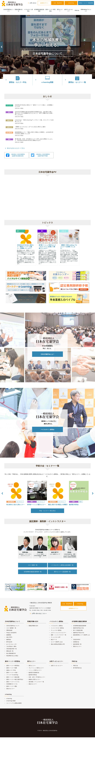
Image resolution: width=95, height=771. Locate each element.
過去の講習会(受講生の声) (57, 643)
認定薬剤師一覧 (76, 643)
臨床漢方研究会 (32, 674)
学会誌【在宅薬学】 (10, 632)
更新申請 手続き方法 (77, 632)
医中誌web (8, 641)
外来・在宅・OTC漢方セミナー (36, 676)
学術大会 (77, 10)
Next (93, 47)
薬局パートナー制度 (10, 667)
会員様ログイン (44, 3)
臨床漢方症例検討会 (33, 672)
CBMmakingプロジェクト (86, 10)
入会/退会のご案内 (10, 646)
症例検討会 (75, 641)
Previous (1, 47)
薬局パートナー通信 (10, 685)
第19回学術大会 (76, 667)
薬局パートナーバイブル (11, 681)
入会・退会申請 (58, 3)
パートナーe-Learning (11, 674)
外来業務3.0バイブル (11, 683)
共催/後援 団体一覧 (10, 648)
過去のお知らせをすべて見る (14, 148)
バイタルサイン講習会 (28, 10)
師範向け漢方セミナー (33, 679)
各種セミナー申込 (10, 669)
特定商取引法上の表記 (11, 655)
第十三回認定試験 (77, 629)
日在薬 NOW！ (76, 639)
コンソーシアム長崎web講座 (13, 702)
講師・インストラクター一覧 (57, 634)
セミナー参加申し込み (56, 641)
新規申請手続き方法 (77, 627)
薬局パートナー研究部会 (50, 10)
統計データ (53, 639)
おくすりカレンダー (10, 643)
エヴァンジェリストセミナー (57, 632)
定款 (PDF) (8, 636)
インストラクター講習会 (56, 627)
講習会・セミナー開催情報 (86, 3)
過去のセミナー (76, 646)
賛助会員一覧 (8, 650)
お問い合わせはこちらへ (38, 613)
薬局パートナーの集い (11, 672)
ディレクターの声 (54, 636)
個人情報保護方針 (10, 652)
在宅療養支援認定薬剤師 (39, 10)
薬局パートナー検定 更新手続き (13, 679)
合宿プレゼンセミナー (68, 10)
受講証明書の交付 (18, 10)
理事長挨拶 (8, 629)
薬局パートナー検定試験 (11, 676)
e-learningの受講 (9, 700)
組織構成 (7, 634)
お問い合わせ (31, 3)
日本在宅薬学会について (8, 10)
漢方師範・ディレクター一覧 (35, 681)
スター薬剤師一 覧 (10, 627)
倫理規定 (7, 639)
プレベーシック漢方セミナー (35, 667)
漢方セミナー (60, 10)
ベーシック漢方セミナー (34, 669)
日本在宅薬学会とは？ (47, 354)
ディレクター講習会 (55, 629)
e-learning (71, 3)
